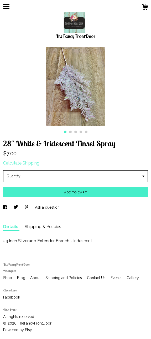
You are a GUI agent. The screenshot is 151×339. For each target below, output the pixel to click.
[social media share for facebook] (5, 207)
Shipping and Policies (64, 278)
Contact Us (97, 278)
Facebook (11, 297)
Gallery (133, 278)
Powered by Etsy (17, 330)
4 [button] (81, 132)
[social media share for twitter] (16, 207)
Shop (8, 278)
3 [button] (75, 132)
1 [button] (65, 132)
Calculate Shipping (21, 163)
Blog (21, 278)
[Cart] (145, 8)
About (35, 278)
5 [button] (86, 132)
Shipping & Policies (43, 226)
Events (117, 278)
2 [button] (70, 132)
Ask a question (47, 207)
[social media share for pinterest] (27, 207)
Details (11, 226)
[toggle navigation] (6, 6)
